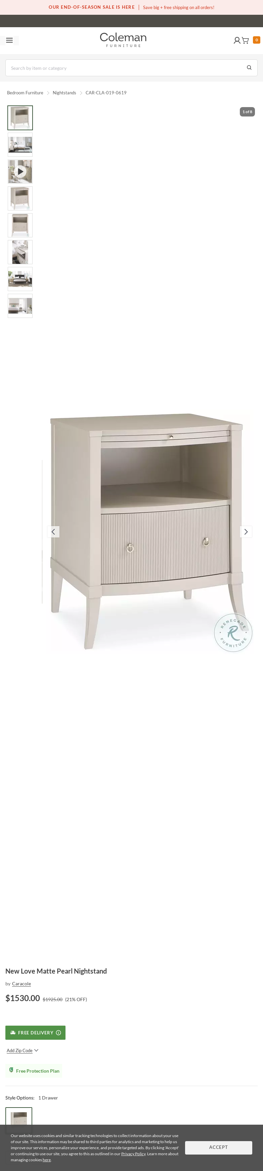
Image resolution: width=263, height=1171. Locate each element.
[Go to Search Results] (249, 67)
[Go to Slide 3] (20, 171)
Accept (218, 1147)
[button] (237, 40)
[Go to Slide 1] (20, 118)
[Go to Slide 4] (20, 198)
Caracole (21, 983)
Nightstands (64, 92)
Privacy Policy (133, 1153)
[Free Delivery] (35, 1033)
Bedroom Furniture (25, 92)
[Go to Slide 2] (20, 145)
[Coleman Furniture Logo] (123, 41)
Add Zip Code (23, 1050)
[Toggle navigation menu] (9, 40)
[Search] (131, 68)
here (47, 1159)
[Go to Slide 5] (20, 225)
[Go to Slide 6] (20, 252)
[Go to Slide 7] (20, 279)
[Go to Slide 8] (20, 306)
